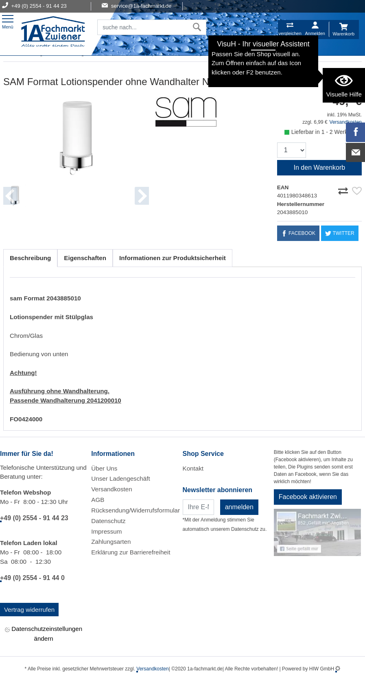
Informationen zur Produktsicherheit (172, 257)
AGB (97, 499)
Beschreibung (30, 257)
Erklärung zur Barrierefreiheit (130, 552)
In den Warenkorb (319, 167)
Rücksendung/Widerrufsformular (135, 510)
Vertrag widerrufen (29, 609)
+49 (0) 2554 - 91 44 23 (34, 518)
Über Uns (104, 468)
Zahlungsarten (111, 541)
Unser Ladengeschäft (120, 478)
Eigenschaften (85, 257)
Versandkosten (111, 489)
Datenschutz (108, 520)
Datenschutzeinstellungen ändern (43, 633)
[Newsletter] (198, 507)
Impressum (106, 531)
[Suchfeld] (142, 27)
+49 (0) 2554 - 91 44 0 (32, 577)
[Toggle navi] (7, 21)
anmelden (239, 507)
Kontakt (193, 468)
